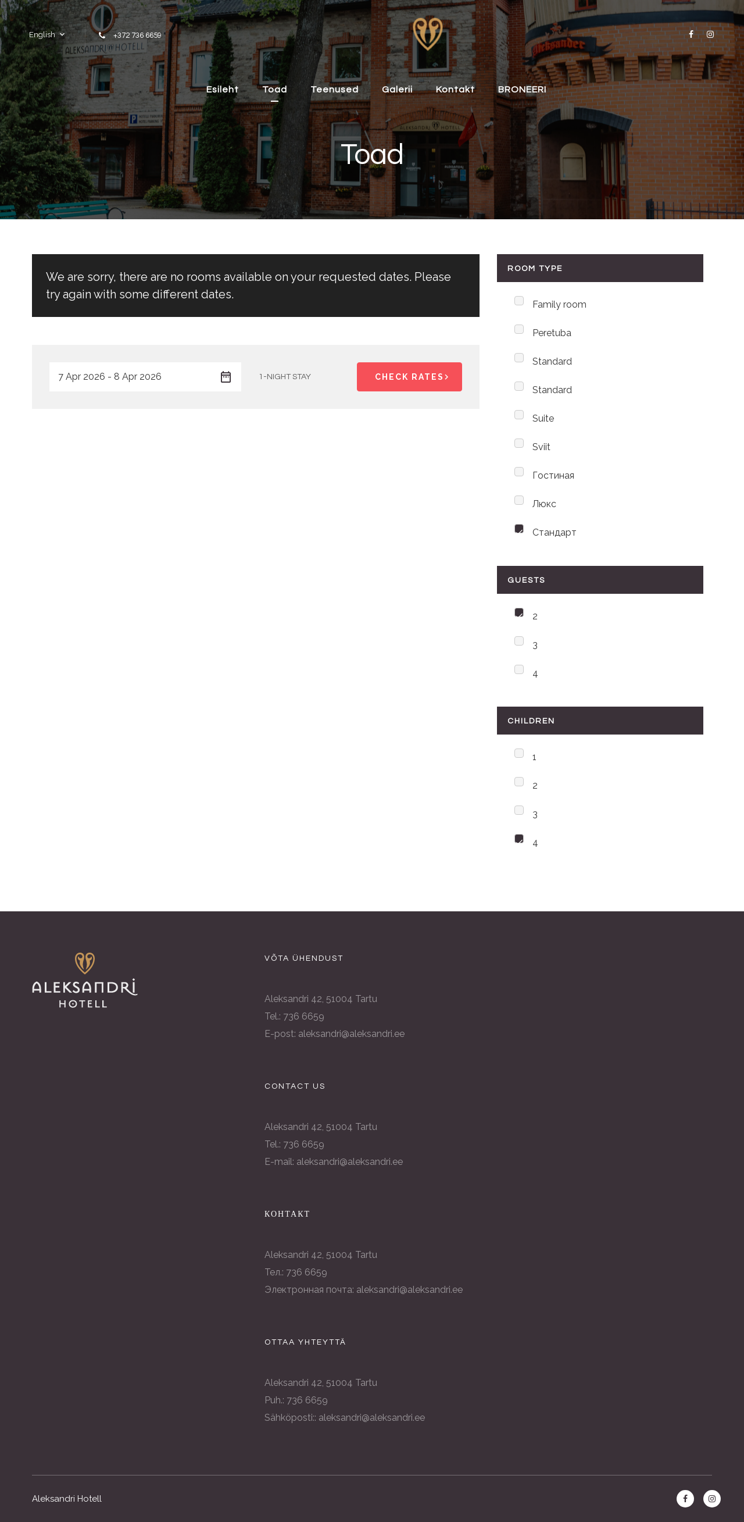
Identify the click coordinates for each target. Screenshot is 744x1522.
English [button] (42, 34)
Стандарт (554, 532)
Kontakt (455, 89)
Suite (543, 418)
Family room (559, 304)
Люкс (544, 503)
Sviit (541, 446)
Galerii (397, 89)
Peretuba (551, 332)
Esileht (222, 89)
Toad (274, 89)
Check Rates (414, 377)
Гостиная (553, 475)
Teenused (334, 89)
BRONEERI (522, 89)
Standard (552, 361)
